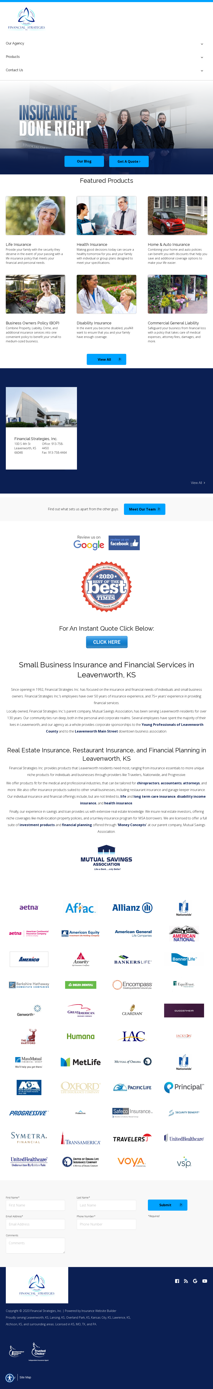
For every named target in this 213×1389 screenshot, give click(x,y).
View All (104, 359)
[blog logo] (186, 1281)
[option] (106, 127)
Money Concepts (132, 825)
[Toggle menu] (202, 44)
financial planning (77, 825)
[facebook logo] (177, 1281)
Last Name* (106, 1203)
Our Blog (84, 161)
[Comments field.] (35, 1246)
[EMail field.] (35, 1224)
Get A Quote (129, 161)
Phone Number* (106, 1222)
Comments (35, 1244)
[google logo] (195, 1281)
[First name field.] (35, 1205)
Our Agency (15, 43)
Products (13, 57)
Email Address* (35, 1222)
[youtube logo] (204, 1281)
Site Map (25, 1377)
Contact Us (14, 70)
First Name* (35, 1203)
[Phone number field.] (106, 1224)
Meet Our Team (142, 509)
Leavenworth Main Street (96, 731)
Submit (165, 1205)
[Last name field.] (106, 1205)
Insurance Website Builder (99, 1311)
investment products (37, 825)
